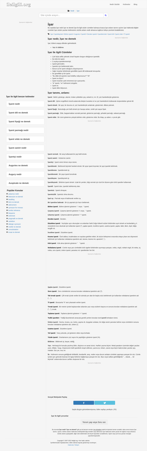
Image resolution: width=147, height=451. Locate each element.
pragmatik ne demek (15, 218)
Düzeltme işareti (54, 223)
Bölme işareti (68, 34)
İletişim (77, 445)
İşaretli (83, 34)
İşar (78, 11)
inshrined (11, 216)
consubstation (13, 229)
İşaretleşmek (58, 34)
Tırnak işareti (53, 307)
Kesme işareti (53, 237)
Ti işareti (127, 34)
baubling (11, 199)
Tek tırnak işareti (54, 296)
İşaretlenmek (102, 34)
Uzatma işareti (53, 329)
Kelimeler (126, 4)
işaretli (103, 318)
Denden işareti (92, 34)
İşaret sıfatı (119, 34)
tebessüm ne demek (15, 197)
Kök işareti (52, 243)
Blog (135, 4)
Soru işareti (52, 291)
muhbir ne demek (14, 227)
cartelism (11, 221)
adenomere (12, 205)
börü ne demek (13, 202)
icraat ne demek (14, 232)
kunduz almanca (14, 210)
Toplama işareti (53, 313)
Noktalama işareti (54, 248)
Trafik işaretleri (53, 318)
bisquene (11, 213)
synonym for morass (15, 208)
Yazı (53, 47)
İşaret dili (111, 34)
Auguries (77, 34)
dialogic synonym (14, 224)
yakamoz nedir (13, 194)
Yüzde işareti (53, 337)
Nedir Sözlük (115, 4)
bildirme (61, 47)
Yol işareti (51, 333)
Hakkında (71, 445)
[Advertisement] (121, 55)
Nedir (72, 11)
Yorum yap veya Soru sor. (94, 422)
